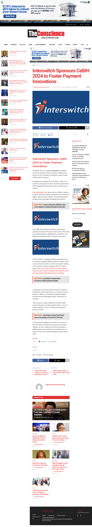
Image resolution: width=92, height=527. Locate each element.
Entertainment (40, 44)
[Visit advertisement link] (46, 11)
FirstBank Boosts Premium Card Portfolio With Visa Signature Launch (18, 92)
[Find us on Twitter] (82, 24)
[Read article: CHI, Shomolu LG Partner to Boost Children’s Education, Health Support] (41, 483)
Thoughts (38, 409)
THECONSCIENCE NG (39, 192)
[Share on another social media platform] (87, 127)
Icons (60, 44)
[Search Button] (87, 44)
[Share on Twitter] (72, 127)
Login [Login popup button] (87, 24)
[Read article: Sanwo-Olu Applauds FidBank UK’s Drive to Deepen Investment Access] (41, 429)
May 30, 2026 (35, 448)
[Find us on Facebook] (80, 24)
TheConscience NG (40, 419)
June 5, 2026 (49, 419)
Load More (15, 178)
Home (33, 65)
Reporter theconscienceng (41, 87)
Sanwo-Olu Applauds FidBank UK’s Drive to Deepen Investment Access (80, 156)
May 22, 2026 (35, 500)
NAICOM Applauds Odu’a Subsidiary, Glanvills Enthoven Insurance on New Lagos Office (17, 62)
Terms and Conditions (48, 519)
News (6, 44)
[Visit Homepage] (46, 34)
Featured (52, 44)
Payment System (48, 354)
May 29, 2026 (35, 471)
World (75, 44)
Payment (38, 354)
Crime (30, 44)
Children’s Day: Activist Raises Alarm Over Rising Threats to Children (60, 440)
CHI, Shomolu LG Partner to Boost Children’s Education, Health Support (18, 72)
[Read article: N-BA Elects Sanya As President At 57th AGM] (41, 456)
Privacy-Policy (61, 517)
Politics (22, 44)
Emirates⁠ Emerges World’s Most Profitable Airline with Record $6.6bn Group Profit (18, 131)
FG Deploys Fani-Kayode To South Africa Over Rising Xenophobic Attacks (18, 159)
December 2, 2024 (56, 87)
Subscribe (77, 224)
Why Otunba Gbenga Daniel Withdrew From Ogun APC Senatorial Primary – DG (16, 111)
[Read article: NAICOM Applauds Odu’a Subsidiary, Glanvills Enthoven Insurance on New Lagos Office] (60, 456)
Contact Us (51, 517)
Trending (74, 87)
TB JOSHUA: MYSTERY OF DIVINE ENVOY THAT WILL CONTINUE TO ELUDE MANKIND (50, 414)
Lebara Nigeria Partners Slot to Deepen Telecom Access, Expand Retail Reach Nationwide (18, 82)
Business (14, 44)
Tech (82, 44)
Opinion (67, 44)
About (44, 517)
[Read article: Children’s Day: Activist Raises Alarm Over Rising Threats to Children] (60, 429)
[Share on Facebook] (45, 127)
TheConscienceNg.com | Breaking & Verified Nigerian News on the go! (57, 522)
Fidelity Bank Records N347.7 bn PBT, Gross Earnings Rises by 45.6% (18, 121)
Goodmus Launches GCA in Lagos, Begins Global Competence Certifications (18, 169)
